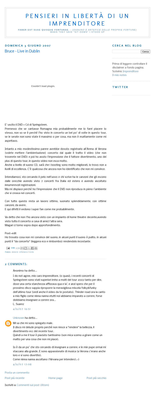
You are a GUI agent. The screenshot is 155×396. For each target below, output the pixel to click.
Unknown (18, 318)
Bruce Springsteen (23, 252)
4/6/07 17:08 (22, 364)
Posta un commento (17, 372)
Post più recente (15, 378)
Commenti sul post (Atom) (33, 385)
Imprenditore (131, 71)
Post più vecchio (96, 378)
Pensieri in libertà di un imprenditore (77, 19)
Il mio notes (119, 75)
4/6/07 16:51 (22, 309)
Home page (55, 378)
